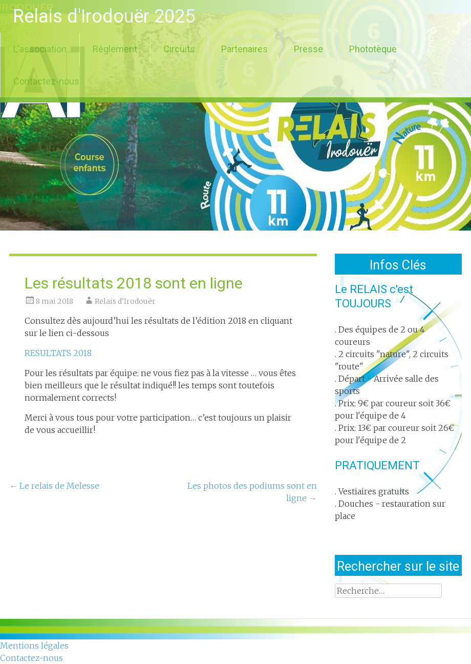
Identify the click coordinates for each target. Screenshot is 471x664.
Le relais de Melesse (54, 486)
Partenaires (244, 49)
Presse (308, 49)
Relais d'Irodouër (125, 301)
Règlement (115, 49)
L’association (40, 49)
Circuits (179, 49)
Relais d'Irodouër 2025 (104, 16)
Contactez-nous (46, 81)
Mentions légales (34, 645)
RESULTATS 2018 (58, 353)
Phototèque (373, 49)
